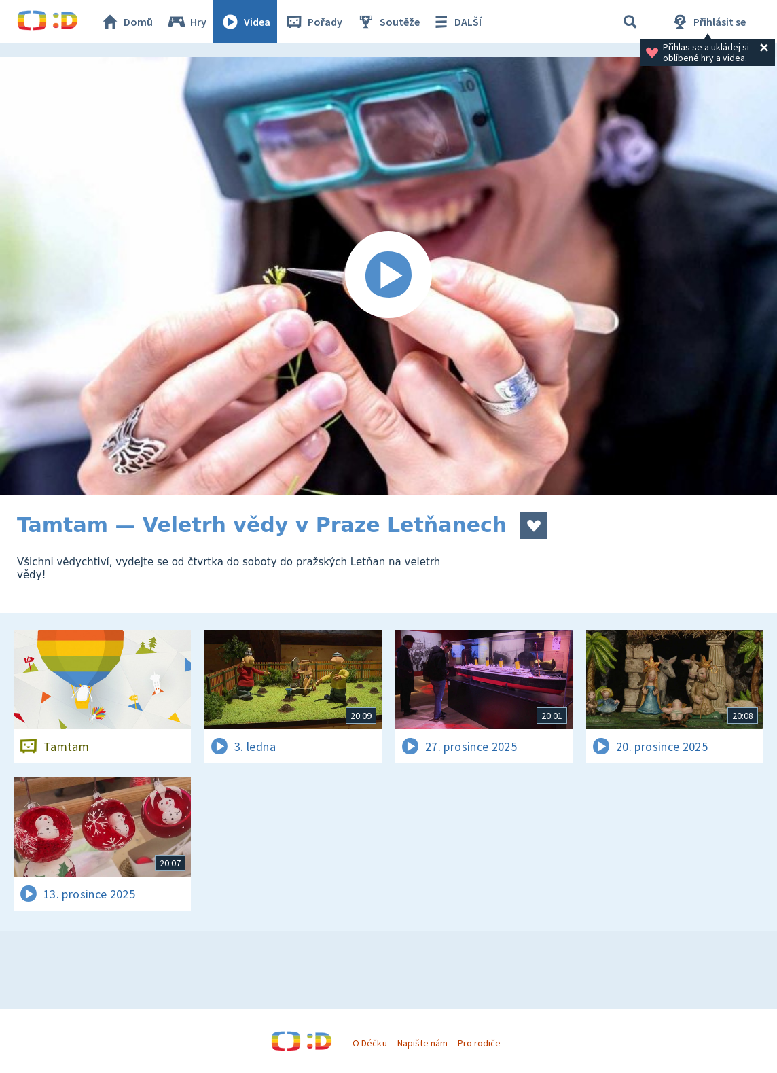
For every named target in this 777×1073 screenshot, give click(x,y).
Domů (126, 22)
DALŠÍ (456, 22)
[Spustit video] (388, 276)
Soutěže (388, 22)
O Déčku (369, 1043)
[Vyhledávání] (630, 21)
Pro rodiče (479, 1043)
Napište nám (422, 1043)
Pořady (313, 22)
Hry (186, 22)
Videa (245, 22)
